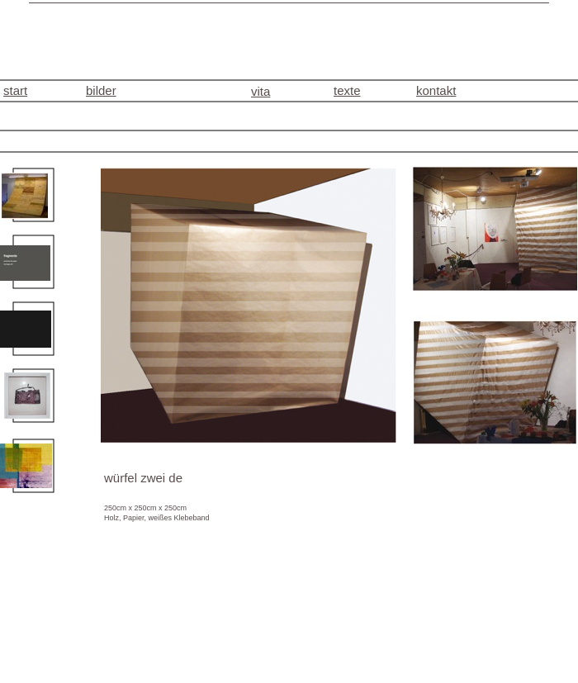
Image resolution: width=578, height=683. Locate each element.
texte (347, 90)
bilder (101, 90)
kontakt (436, 90)
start (15, 90)
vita (260, 91)
